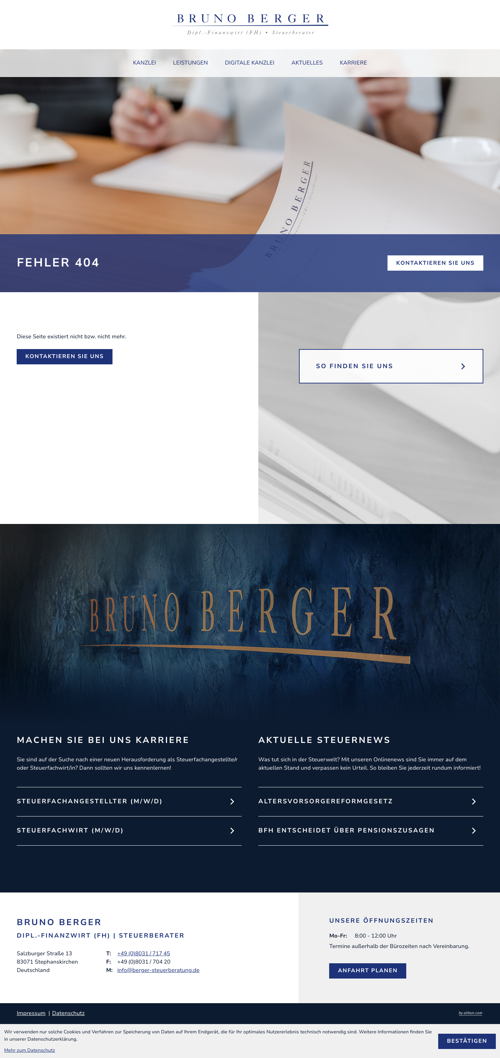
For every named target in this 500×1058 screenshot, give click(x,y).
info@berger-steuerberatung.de (158, 970)
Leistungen (190, 63)
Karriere (353, 63)
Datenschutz (68, 1013)
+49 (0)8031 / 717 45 (143, 953)
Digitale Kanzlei (250, 63)
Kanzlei (144, 63)
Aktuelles (307, 63)
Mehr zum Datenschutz (29, 1050)
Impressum (31, 1013)
